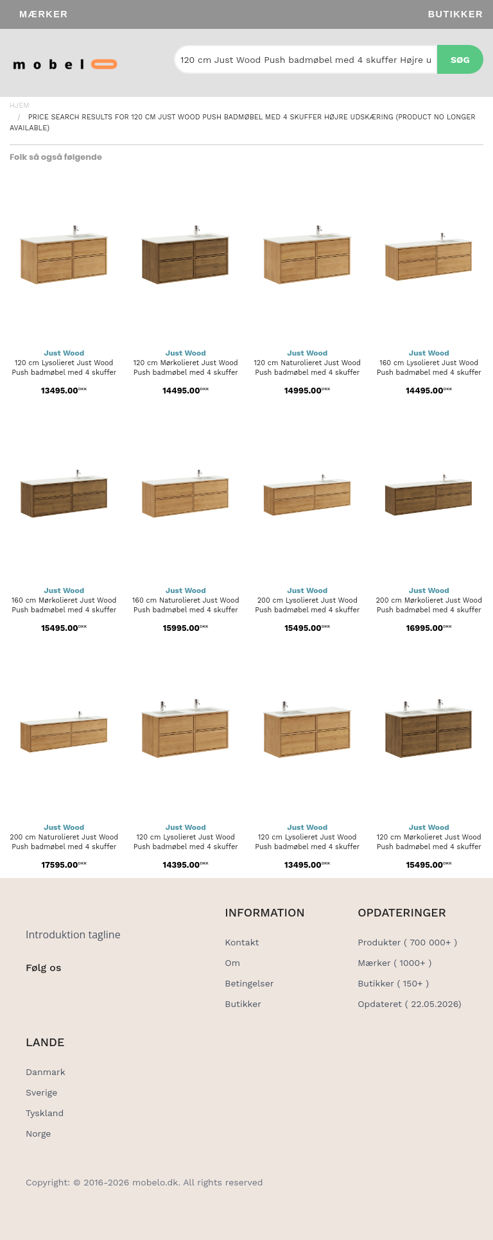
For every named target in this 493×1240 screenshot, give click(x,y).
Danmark (45, 1072)
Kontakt (242, 942)
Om (232, 963)
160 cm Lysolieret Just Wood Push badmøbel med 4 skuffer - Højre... (429, 372)
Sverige (41, 1092)
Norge (38, 1133)
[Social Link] (37, 994)
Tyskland (45, 1113)
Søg (460, 60)
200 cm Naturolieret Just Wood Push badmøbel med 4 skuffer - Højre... (64, 847)
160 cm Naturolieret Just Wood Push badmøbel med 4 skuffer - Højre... (185, 610)
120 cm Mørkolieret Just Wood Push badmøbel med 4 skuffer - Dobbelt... (429, 847)
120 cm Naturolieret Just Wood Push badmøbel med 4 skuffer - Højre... (307, 372)
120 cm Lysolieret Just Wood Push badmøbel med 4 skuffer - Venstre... (307, 847)
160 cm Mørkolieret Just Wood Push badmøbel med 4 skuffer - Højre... (64, 610)
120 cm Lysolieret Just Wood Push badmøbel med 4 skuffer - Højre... (64, 372)
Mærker (43, 14)
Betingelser (249, 983)
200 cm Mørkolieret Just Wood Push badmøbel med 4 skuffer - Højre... (429, 610)
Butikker (455, 14)
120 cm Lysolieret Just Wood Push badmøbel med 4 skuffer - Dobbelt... (186, 847)
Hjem (20, 105)
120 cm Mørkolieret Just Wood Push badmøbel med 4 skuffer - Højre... (186, 372)
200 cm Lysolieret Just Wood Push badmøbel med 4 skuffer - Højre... (307, 610)
